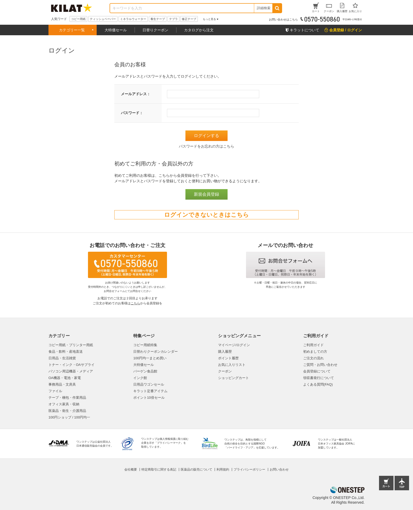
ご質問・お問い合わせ (320, 365)
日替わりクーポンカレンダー (155, 352)
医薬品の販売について (196, 469)
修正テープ (189, 19)
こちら (135, 303)
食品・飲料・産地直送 (65, 352)
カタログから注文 (199, 30)
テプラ (173, 19)
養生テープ (157, 19)
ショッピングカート (233, 378)
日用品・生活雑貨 (62, 358)
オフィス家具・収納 (63, 404)
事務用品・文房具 (62, 384)
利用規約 (223, 469)
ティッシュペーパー (103, 19)
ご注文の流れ (313, 358)
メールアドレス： (135, 94)
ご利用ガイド (313, 345)
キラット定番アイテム (150, 391)
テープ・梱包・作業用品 (67, 398)
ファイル (55, 391)
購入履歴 (225, 352)
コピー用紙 (78, 19)
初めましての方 (315, 352)
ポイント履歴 (228, 358)
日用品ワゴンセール (148, 384)
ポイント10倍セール (148, 398)
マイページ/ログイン (234, 345)
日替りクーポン (155, 30)
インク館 (140, 378)
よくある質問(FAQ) (318, 384)
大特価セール (116, 30)
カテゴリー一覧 (72, 30)
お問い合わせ (279, 469)
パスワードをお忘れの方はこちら (206, 146)
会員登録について (317, 371)
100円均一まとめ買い (149, 358)
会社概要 (130, 469)
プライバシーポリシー (249, 469)
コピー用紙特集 (145, 345)
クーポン (225, 371)
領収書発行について (318, 378)
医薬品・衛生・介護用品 (67, 411)
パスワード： (132, 113)
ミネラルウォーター (133, 19)
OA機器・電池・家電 (64, 378)
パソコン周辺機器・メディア (70, 371)
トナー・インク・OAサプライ (71, 365)
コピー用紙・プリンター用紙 (70, 345)
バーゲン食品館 (145, 371)
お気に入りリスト (231, 365)
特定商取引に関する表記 (158, 469)
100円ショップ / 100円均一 (69, 417)
